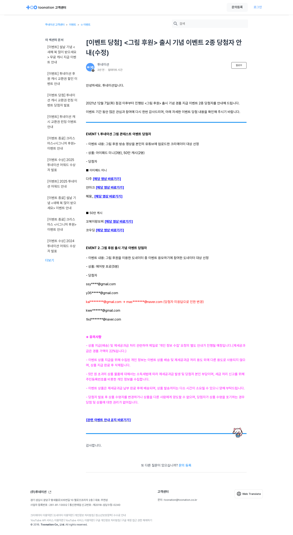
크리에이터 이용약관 (41, 515)
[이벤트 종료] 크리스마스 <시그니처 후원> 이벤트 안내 (61, 224)
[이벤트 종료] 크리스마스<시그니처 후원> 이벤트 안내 (61, 143)
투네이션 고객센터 (54, 24)
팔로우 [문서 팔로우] (239, 65)
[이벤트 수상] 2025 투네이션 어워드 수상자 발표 (61, 165)
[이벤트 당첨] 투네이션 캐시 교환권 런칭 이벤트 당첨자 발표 (62, 100)
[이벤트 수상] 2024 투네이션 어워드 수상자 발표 (61, 246)
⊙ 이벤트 (85, 24)
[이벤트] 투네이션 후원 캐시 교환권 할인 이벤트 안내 (62, 79)
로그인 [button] (258, 7)
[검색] (212, 24)
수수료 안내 (119, 515)
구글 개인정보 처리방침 (107, 520)
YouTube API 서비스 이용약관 (47, 520)
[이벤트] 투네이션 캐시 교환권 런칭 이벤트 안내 (61, 122)
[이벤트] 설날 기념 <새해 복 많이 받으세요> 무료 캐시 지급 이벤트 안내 (61, 54)
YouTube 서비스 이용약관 (79, 520)
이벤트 (72, 24)
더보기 (49, 260)
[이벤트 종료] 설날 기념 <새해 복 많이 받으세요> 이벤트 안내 (61, 203)
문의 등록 (185, 465)
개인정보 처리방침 (84, 515)
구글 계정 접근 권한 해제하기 (137, 520)
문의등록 (237, 7)
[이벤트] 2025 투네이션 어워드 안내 (62, 183)
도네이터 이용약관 (63, 515)
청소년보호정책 (103, 515)
